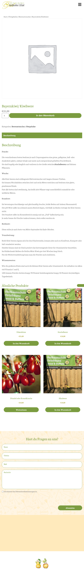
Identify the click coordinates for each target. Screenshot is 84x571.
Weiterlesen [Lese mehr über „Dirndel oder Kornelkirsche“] (21, 409)
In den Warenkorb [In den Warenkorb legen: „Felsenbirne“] (21, 343)
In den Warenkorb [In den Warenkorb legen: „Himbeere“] (62, 409)
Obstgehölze (13, 16)
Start (5, 16)
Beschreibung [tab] (9, 135)
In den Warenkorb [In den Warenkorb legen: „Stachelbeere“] (62, 343)
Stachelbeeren (60, 164)
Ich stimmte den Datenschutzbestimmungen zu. (20, 491)
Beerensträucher (25, 16)
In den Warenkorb (45, 115)
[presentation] (20, 499)
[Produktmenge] (5, 115)
